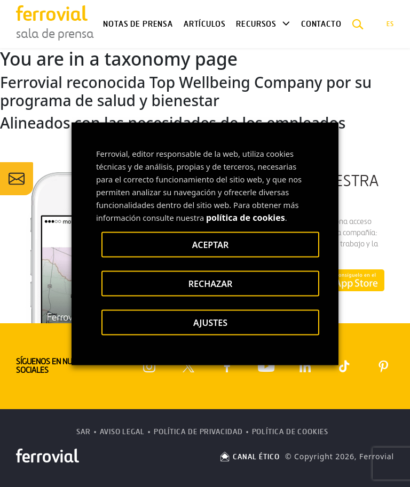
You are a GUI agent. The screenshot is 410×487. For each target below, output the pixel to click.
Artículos (204, 24)
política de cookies (245, 217)
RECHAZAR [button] (210, 283)
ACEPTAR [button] (210, 244)
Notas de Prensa (137, 24)
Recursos (256, 24)
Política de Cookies (290, 431)
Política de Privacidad (198, 431)
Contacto (321, 24)
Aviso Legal (122, 431)
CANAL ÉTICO (249, 456)
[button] (358, 24)
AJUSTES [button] (210, 322)
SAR (83, 431)
